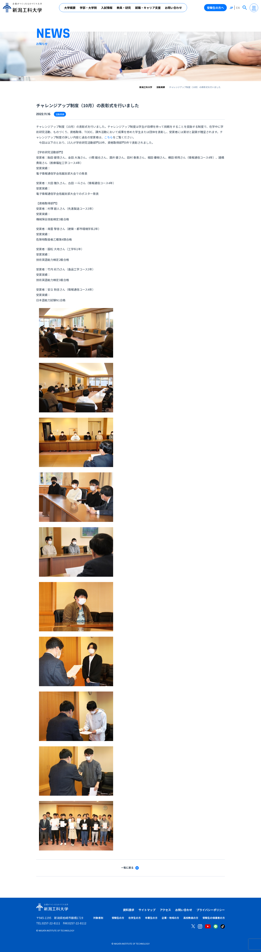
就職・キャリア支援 (148, 7)
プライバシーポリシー (210, 909)
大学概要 (70, 7)
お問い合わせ (173, 7)
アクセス (165, 909)
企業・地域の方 (170, 918)
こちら (108, 137)
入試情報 (106, 7)
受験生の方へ (215, 8)
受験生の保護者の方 (213, 918)
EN (238, 8)
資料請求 (128, 909)
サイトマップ (147, 909)
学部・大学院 (88, 7)
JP (231, 8)
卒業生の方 (151, 918)
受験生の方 (118, 918)
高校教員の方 (190, 918)
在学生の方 (134, 918)
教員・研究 (124, 7)
